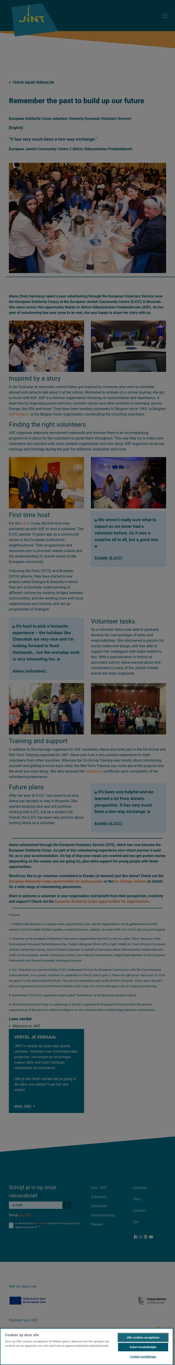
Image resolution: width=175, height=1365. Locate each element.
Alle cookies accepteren (143, 1337)
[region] (86, 1346)
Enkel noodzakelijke (143, 1347)
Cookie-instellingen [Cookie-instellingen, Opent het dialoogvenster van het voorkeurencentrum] (143, 1356)
